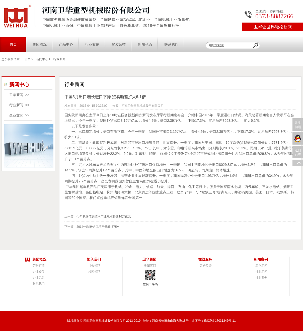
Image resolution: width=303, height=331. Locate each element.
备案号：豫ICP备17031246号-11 (214, 320)
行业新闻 (59, 59)
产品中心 (66, 44)
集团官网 (150, 265)
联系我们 (171, 44)
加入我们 (94, 259)
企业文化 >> (19, 115)
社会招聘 (94, 265)
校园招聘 (94, 271)
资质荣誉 (119, 44)
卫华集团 (149, 259)
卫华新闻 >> (19, 95)
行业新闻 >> (19, 105)
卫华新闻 (261, 265)
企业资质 (39, 271)
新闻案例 (261, 259)
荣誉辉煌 (39, 265)
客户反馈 (206, 265)
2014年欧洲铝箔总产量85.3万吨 (98, 227)
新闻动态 (145, 44)
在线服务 (205, 259)
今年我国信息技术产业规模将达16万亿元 (104, 216)
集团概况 (40, 44)
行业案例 (92, 44)
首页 (13, 44)
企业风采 (39, 277)
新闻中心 (42, 59)
